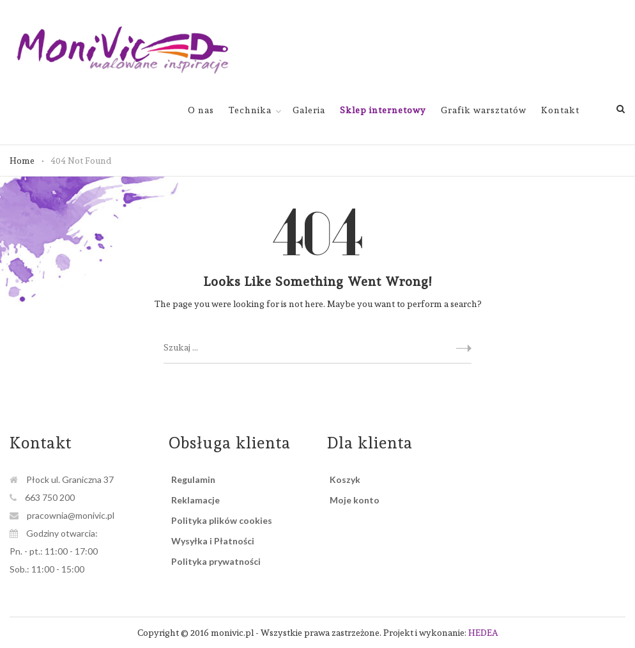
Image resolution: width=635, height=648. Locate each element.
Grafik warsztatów (483, 110)
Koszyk (345, 479)
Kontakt (560, 110)
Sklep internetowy (383, 110)
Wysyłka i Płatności (212, 540)
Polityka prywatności (216, 561)
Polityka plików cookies (221, 520)
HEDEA (483, 633)
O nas (201, 110)
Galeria (309, 110)
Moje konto (354, 499)
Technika (250, 110)
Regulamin (193, 479)
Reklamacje (195, 499)
